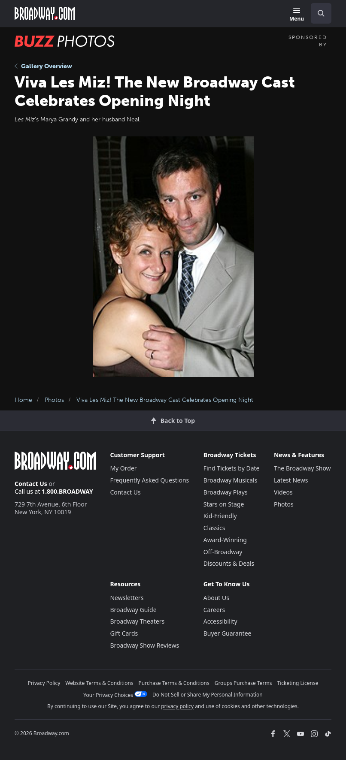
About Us (216, 598)
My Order (123, 468)
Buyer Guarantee (227, 633)
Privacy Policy (44, 683)
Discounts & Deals (229, 563)
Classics (214, 528)
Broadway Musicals (230, 480)
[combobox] (317, 13)
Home (23, 400)
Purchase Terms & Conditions (174, 683)
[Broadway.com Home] (45, 13)
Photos (54, 400)
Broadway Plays (225, 492)
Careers (214, 610)
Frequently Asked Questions (149, 480)
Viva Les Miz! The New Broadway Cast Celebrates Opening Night (164, 400)
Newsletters (126, 598)
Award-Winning (225, 540)
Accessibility (220, 621)
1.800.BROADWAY (67, 491)
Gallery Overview (43, 66)
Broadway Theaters (137, 621)
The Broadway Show (302, 468)
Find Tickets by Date (231, 468)
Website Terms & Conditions (99, 683)
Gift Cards (124, 633)
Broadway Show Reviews (144, 645)
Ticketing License (298, 683)
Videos (283, 492)
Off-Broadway (223, 552)
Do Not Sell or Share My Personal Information (207, 694)
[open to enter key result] (321, 13)
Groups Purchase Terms (243, 683)
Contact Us (31, 484)
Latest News (291, 480)
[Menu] (296, 15)
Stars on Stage (223, 504)
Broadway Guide (133, 610)
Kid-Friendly (220, 516)
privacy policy (177, 706)
